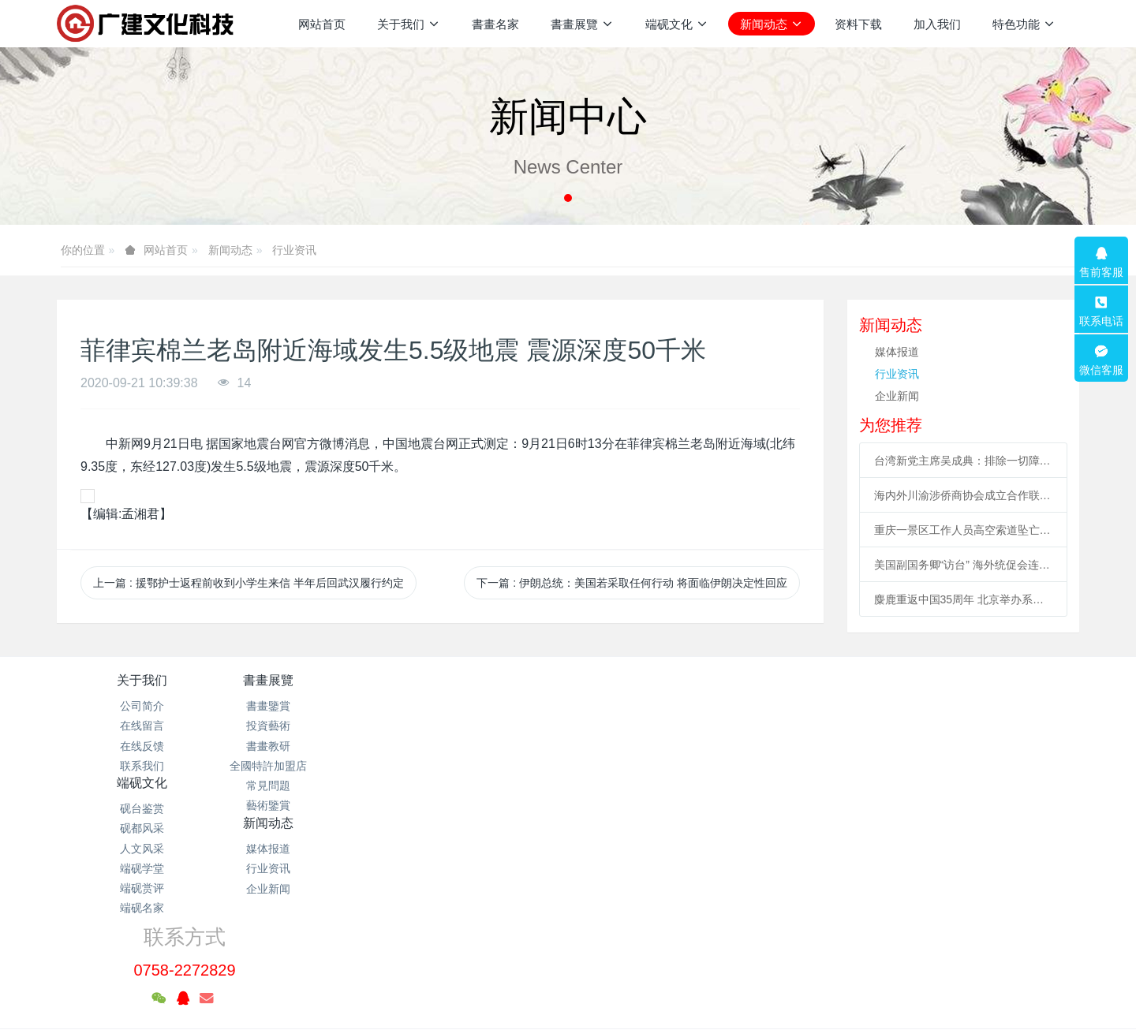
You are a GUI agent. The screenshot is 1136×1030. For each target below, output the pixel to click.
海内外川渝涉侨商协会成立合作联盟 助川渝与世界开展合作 (963, 495)
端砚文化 (483, 680)
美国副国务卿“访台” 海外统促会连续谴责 (963, 564)
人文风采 (483, 746)
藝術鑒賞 (312, 805)
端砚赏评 (483, 785)
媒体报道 (897, 351)
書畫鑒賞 (312, 706)
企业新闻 (897, 396)
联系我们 (142, 765)
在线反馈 (142, 746)
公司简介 (142, 706)
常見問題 (312, 785)
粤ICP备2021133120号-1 (568, 943)
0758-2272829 (866, 724)
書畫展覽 (312, 680)
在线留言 (142, 725)
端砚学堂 (483, 765)
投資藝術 (312, 725)
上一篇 (248, 583)
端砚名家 (483, 805)
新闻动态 (230, 250)
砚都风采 (483, 725)
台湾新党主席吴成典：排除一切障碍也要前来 (963, 460)
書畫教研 (312, 746)
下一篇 (631, 583)
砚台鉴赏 (483, 706)
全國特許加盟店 (312, 765)
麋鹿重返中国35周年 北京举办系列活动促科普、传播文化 (963, 599)
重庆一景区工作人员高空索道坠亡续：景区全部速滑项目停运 (963, 530)
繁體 (568, 992)
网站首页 (322, 24)
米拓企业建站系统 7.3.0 (579, 963)
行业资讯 (294, 250)
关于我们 (142, 680)
